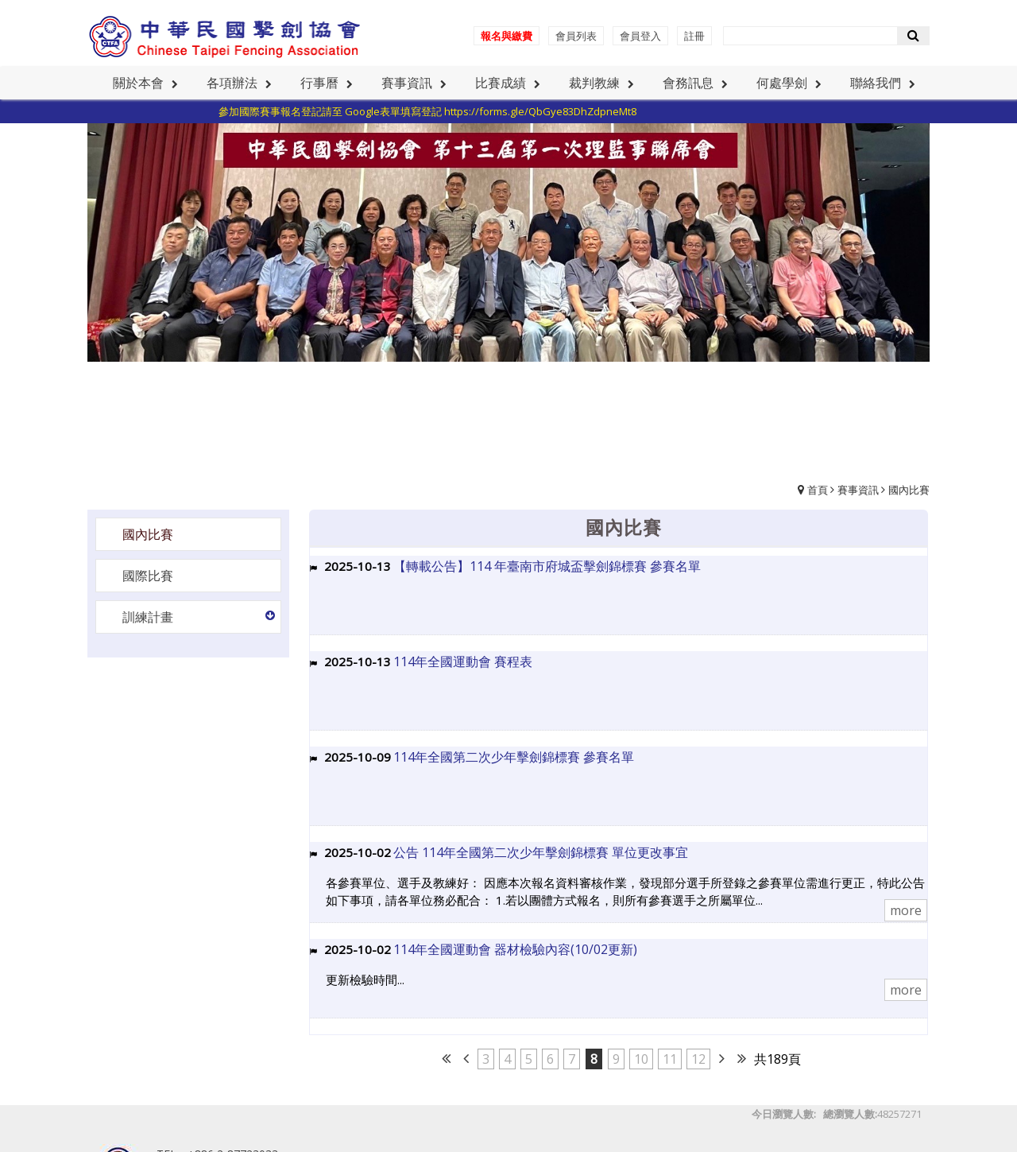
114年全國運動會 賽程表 (462, 661)
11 (670, 1059)
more (906, 910)
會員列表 (576, 36)
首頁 (817, 490)
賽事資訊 (858, 490)
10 (641, 1059)
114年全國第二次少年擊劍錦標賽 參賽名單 (513, 757)
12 (698, 1059)
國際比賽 (147, 575)
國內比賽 (909, 490)
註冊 (694, 36)
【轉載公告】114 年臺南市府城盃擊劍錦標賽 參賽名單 (547, 566)
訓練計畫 (147, 617)
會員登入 (640, 36)
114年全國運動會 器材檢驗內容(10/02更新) (515, 949)
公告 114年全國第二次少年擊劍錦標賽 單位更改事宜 (540, 852)
